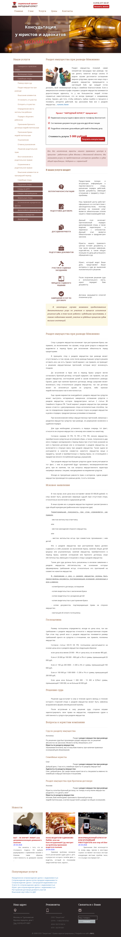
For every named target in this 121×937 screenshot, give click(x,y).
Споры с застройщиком (26, 193)
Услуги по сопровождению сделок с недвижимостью (33, 885)
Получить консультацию (93, 139)
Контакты (67, 11)
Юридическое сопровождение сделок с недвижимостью (35, 878)
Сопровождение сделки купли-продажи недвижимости (34, 880)
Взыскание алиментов (25, 95)
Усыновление (22, 140)
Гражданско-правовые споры (25, 68)
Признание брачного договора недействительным (27, 126)
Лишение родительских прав (26, 150)
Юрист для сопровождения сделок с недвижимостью (33, 887)
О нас (31, 11)
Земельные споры (23, 198)
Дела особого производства (28, 210)
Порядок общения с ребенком (24, 118)
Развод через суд (23, 83)
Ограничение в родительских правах (23, 166)
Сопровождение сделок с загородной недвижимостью (34, 882)
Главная (18, 11)
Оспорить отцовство (25, 104)
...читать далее (62, 104)
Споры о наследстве (24, 215)
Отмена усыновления (25, 144)
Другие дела (21, 219)
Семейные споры (23, 79)
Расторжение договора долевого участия (29, 890)
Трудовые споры (23, 184)
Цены (54, 11)
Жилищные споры (23, 74)
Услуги (42, 11)
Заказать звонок (101, 6)
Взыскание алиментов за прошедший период (26, 174)
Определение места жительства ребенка (24, 110)
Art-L (92, 933)
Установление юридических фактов (28, 204)
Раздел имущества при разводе (26, 89)
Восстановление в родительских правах (24, 158)
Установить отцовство (26, 100)
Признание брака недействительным (23, 134)
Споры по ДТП (22, 189)
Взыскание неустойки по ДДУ (24, 892)
